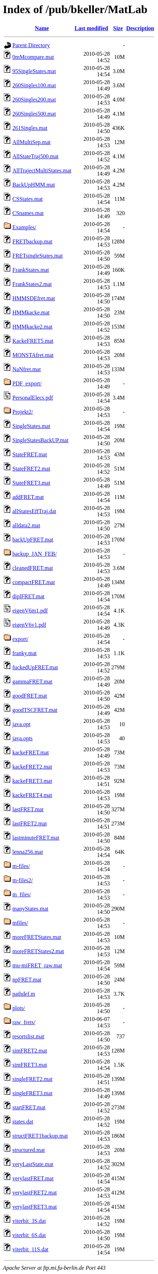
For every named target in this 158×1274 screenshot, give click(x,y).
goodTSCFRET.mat (34, 710)
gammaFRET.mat (32, 682)
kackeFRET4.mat (32, 795)
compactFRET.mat (33, 582)
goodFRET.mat (29, 696)
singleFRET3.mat (32, 1093)
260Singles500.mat (34, 114)
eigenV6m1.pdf (30, 611)
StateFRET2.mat (31, 469)
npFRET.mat (26, 980)
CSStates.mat (27, 199)
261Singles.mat (29, 128)
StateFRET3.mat (31, 483)
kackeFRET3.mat (32, 781)
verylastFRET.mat (33, 1178)
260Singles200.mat (34, 100)
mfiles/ (20, 923)
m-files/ (21, 866)
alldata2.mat (26, 525)
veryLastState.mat (32, 1164)
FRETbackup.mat (32, 241)
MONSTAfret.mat (32, 355)
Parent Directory (31, 45)
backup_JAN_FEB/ (34, 554)
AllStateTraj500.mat (35, 156)
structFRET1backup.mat (40, 1136)
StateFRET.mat (29, 454)
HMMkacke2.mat (32, 327)
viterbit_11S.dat (30, 1249)
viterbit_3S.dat (29, 1221)
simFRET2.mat (29, 1051)
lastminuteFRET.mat (35, 838)
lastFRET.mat (27, 809)
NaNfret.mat (26, 369)
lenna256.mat (27, 852)
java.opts (22, 738)
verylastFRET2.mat (34, 1193)
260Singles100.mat (34, 85)
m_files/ (21, 894)
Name (42, 28)
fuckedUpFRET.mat (35, 667)
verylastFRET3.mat (34, 1207)
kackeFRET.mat (30, 752)
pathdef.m (23, 994)
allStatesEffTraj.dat (34, 511)
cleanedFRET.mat (32, 568)
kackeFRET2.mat (32, 767)
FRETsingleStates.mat (37, 256)
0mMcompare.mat (33, 57)
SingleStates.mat (31, 426)
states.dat (22, 1122)
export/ (20, 639)
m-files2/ (22, 880)
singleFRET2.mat (32, 1079)
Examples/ (24, 227)
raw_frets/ (23, 1022)
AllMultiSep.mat (31, 142)
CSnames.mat (27, 213)
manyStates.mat (30, 909)
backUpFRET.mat (32, 540)
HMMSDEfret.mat (33, 298)
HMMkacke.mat (30, 312)
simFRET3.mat (29, 1065)
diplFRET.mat (28, 596)
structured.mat (28, 1150)
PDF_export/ (27, 383)
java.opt (21, 724)
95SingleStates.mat (34, 71)
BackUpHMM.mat (33, 185)
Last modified (91, 28)
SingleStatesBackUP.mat (40, 440)
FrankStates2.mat (32, 284)
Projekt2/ (22, 412)
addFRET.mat (28, 497)
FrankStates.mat (30, 270)
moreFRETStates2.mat (38, 951)
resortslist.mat (28, 1036)
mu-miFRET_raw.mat (37, 965)
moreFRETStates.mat (36, 937)
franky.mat (24, 653)
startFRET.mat (28, 1107)
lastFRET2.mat (29, 823)
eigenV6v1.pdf (29, 625)
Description (140, 28)
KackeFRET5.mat (32, 341)
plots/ (18, 1008)
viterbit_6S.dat (29, 1235)
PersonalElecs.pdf (32, 398)
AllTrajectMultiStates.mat (41, 171)
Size (118, 28)
